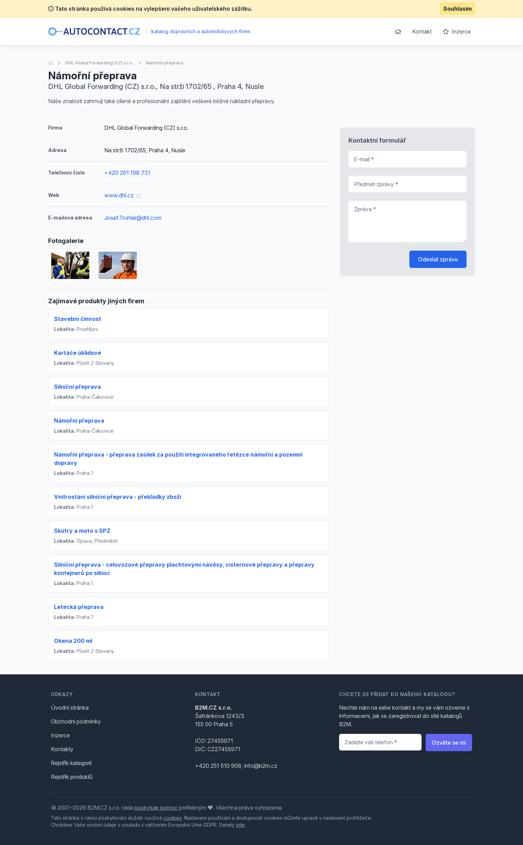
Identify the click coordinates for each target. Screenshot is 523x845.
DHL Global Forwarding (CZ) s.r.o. (99, 62)
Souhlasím (457, 8)
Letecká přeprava (79, 606)
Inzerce (457, 31)
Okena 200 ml (73, 640)
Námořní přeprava (164, 62)
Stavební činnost (77, 318)
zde (240, 825)
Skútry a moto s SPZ (82, 530)
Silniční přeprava (77, 386)
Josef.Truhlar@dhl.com (132, 217)
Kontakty (62, 749)
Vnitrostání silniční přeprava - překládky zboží (117, 496)
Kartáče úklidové (77, 352)
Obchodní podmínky (76, 721)
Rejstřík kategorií (71, 762)
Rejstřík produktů (71, 776)
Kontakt (422, 31)
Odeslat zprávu (438, 259)
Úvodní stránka (70, 707)
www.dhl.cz (122, 195)
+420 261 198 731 (127, 172)
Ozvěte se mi (449, 742)
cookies (172, 818)
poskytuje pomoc (156, 807)
